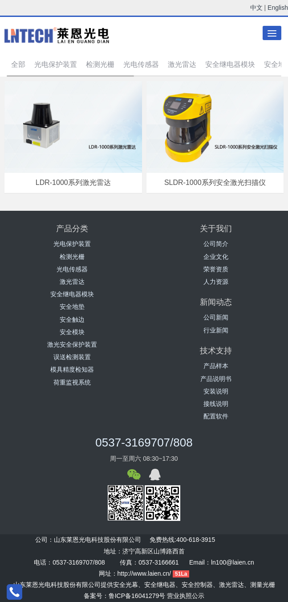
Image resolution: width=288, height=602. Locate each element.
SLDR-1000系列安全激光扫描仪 (215, 182)
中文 (256, 7)
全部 (18, 64)
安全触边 (72, 319)
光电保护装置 (55, 64)
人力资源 (215, 281)
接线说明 (215, 403)
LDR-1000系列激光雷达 (73, 182)
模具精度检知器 (72, 369)
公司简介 (215, 243)
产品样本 (215, 365)
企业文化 (215, 256)
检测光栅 (100, 64)
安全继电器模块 (230, 64)
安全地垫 (72, 306)
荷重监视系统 (72, 382)
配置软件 (215, 416)
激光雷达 (182, 64)
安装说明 (215, 391)
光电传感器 (141, 64)
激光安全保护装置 (72, 344)
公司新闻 (215, 317)
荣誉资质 (215, 269)
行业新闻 (215, 330)
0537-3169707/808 (143, 442)
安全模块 (72, 332)
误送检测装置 (72, 356)
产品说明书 (215, 378)
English (278, 7)
